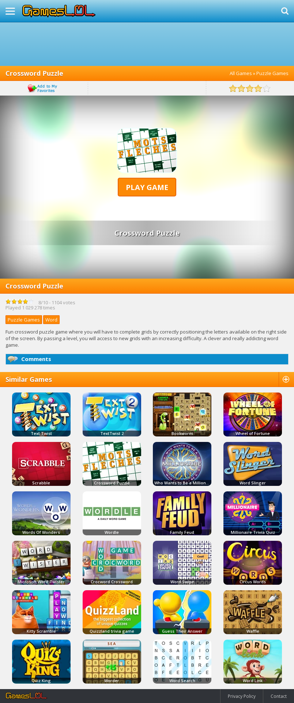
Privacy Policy (242, 696)
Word (51, 319)
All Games (241, 73)
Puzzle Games (272, 73)
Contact (279, 696)
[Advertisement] (147, 43)
